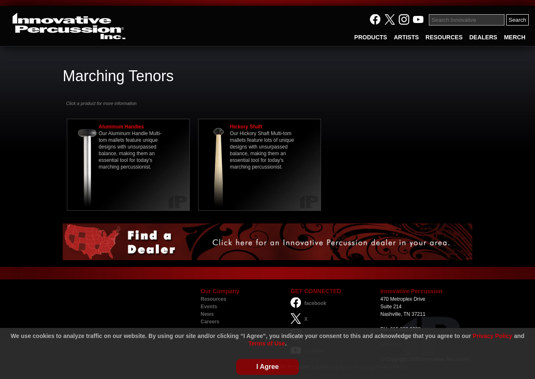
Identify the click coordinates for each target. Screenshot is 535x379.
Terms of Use (266, 343)
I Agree (267, 366)
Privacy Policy (492, 336)
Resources (213, 299)
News (207, 314)
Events (209, 307)
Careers (210, 322)
